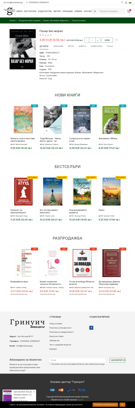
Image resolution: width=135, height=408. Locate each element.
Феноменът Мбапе (108, 138)
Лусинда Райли (80, 216)
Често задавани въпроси (60, 345)
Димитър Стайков (51, 144)
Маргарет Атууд (22, 216)
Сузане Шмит (51, 75)
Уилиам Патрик (51, 287)
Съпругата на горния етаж (79, 139)
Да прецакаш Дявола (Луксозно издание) (109, 282)
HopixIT (80, 400)
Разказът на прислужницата (18, 211)
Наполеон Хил (109, 287)
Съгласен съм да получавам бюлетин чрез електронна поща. (77, 364)
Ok (122, 405)
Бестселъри (30, 11)
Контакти (89, 11)
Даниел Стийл (109, 216)
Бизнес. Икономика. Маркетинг (89, 72)
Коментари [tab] (96, 46)
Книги (19, 11)
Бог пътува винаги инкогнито (49, 211)
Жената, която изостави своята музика (22, 139)
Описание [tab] (58, 46)
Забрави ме (54, 340)
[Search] (112, 11)
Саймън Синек (21, 287)
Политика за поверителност (61, 332)
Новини (78, 11)
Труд (50, 78)
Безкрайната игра (19, 281)
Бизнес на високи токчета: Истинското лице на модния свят (50, 282)
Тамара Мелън (63, 287)
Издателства (45, 11)
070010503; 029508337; (38, 2)
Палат (101, 210)
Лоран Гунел (50, 216)
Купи (107, 40)
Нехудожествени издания (62, 72)
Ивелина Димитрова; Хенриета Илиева (88, 287)
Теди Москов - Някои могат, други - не (50, 139)
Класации (68, 11)
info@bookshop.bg (13, 2)
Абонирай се (118, 360)
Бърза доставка (56, 336)
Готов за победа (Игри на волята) (81, 282)
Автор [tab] (71, 46)
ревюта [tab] (82, 46)
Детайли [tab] (43, 46)
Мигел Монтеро (21, 144)
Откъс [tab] (110, 46)
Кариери (53, 349)
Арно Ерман (108, 144)
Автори (57, 11)
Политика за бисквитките (60, 328)
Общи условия (55, 324)
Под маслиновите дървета (78, 211)
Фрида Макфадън (81, 144)
